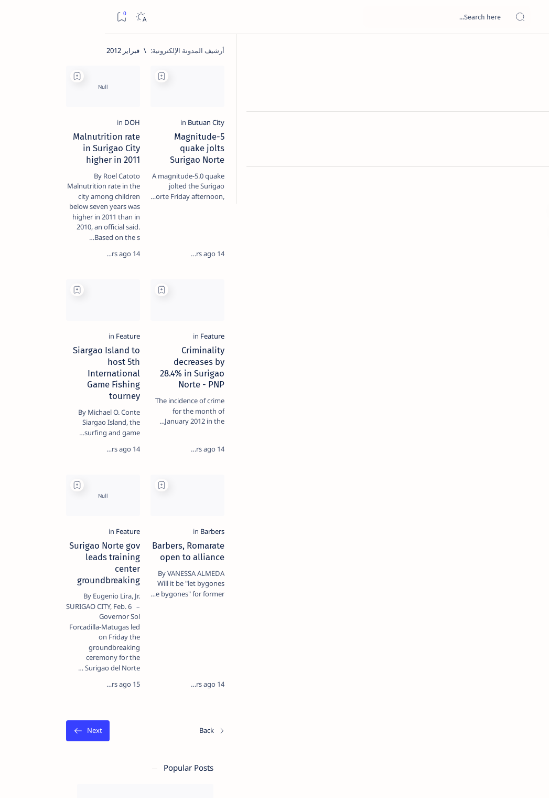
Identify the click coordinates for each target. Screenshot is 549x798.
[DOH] (320, 170)
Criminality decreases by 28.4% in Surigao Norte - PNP (433, 399)
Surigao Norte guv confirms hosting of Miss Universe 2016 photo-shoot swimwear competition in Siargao (73, 379)
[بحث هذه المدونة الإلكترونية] (342, 17)
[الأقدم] (190, 725)
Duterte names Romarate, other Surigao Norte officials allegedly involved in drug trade (76, 310)
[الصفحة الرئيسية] (529, 52)
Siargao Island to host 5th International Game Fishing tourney (250, 399)
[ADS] (115, 580)
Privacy (69, 640)
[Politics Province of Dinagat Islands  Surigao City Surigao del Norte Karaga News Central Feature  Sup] (115, 501)
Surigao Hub (450, 777)
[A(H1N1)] (115, 528)
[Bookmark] (16, 17)
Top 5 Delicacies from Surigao (74, 172)
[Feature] (486, 379)
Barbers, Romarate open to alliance (428, 603)
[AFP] (44, 580)
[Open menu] (529, 17)
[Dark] (36, 17)
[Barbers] (486, 589)
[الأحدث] (486, 725)
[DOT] (79, 348)
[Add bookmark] (350, 76)
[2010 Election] (44, 501)
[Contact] (529, 149)
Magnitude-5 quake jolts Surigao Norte (421, 185)
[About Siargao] (44, 528)
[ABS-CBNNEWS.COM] (115, 554)
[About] (529, 128)
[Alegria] (79, 279)
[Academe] (44, 554)
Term (140, 640)
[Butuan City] (479, 170)
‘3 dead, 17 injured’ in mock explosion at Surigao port (79, 437)
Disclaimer (106, 640)
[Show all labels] (123, 605)
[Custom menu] (529, 183)
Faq (42, 640)
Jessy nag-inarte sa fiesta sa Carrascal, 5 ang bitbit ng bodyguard (77, 247)
